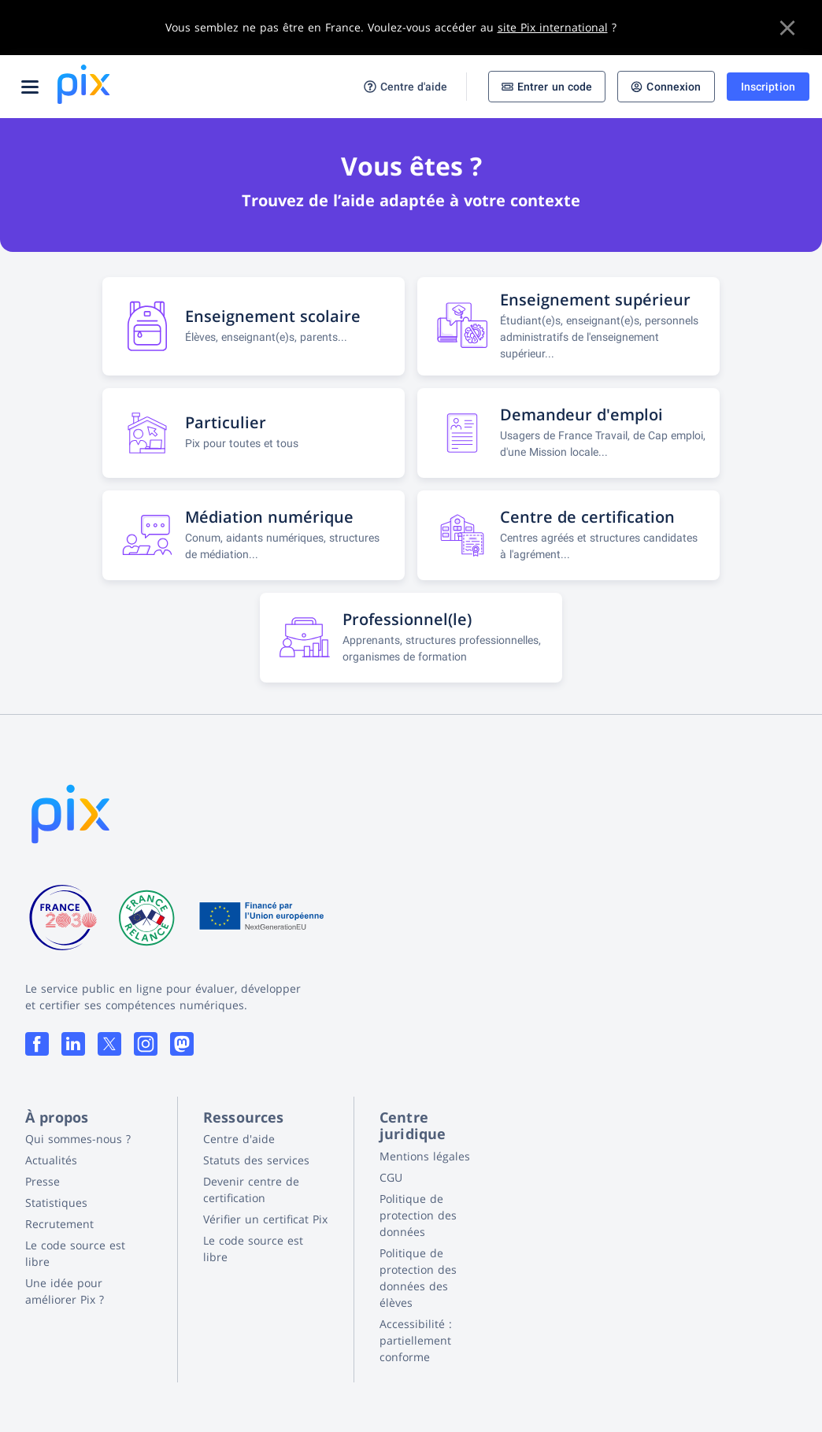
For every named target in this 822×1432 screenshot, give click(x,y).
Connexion (666, 86)
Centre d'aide (405, 87)
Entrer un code (547, 86)
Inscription (768, 86)
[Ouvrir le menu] (30, 86)
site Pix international (553, 27)
